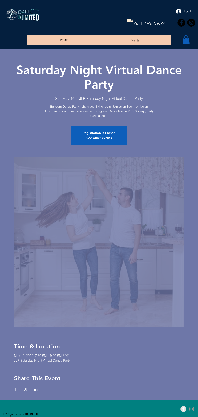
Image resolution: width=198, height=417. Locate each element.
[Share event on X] (26, 389)
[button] (186, 39)
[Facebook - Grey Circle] (183, 409)
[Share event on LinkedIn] (36, 389)
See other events (99, 138)
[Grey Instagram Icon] (192, 409)
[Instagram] (191, 23)
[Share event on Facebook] (16, 389)
